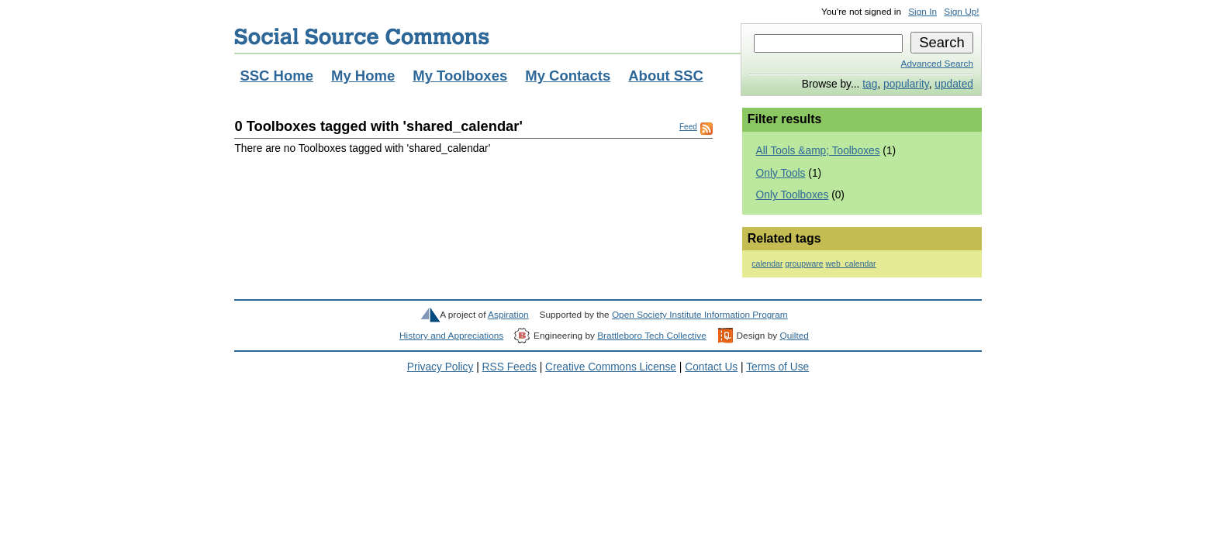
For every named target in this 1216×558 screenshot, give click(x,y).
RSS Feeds (509, 367)
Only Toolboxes (792, 195)
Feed (688, 126)
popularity (906, 84)
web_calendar (851, 264)
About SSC (665, 75)
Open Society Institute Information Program (700, 314)
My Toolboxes (460, 75)
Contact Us (711, 367)
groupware (804, 264)
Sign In (922, 11)
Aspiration (508, 314)
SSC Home (276, 75)
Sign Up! (961, 11)
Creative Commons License (610, 367)
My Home (363, 75)
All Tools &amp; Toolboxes (818, 151)
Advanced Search (937, 63)
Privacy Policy (440, 367)
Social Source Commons (361, 36)
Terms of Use (777, 367)
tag (869, 84)
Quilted (793, 335)
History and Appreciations (451, 335)
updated (953, 84)
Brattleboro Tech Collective (651, 335)
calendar (766, 264)
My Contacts (567, 75)
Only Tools (781, 173)
